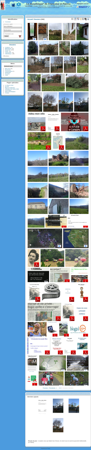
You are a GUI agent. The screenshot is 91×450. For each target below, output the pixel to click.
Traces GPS (8, 52)
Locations (7, 47)
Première (45, 388)
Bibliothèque (8, 48)
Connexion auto (9, 33)
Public (6, 51)
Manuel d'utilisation (10, 87)
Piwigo (48, 448)
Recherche (8, 70)
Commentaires (9, 71)
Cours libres (8, 90)
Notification (8, 72)
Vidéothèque (8, 53)
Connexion (8, 21)
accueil (7, 86)
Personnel (7, 49)
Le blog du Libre (9, 85)
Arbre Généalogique (10, 91)
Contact (7, 92)
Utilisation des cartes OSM (12, 89)
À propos (7, 73)
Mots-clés (7, 68)
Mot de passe (7, 30)
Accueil (30, 19)
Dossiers (12, 45)
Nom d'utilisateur (8, 26)
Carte (6, 75)
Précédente (52, 388)
